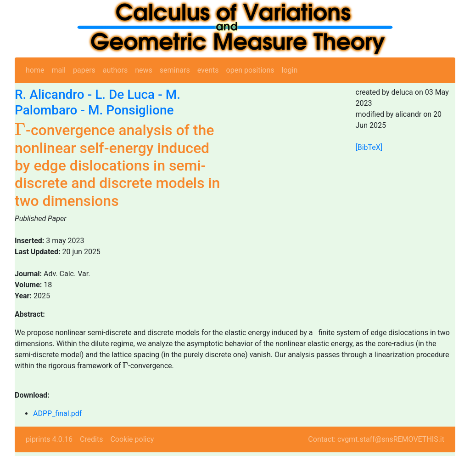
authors (115, 70)
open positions (250, 70)
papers (84, 70)
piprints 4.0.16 (49, 439)
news (143, 70)
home (35, 70)
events (208, 70)
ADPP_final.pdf (57, 413)
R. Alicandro (49, 94)
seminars (175, 70)
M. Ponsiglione (131, 110)
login (290, 70)
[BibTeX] (369, 147)
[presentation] (20, 129)
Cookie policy (132, 439)
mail (58, 70)
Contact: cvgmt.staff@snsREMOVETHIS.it (376, 439)
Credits (91, 439)
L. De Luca (125, 94)
